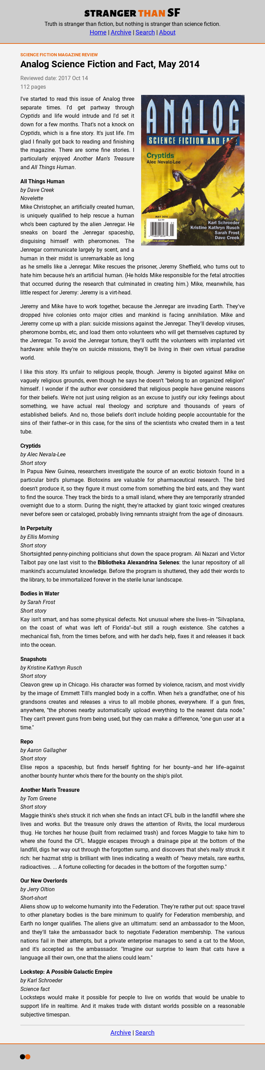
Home (98, 32)
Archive (121, 32)
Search (145, 32)
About (167, 32)
